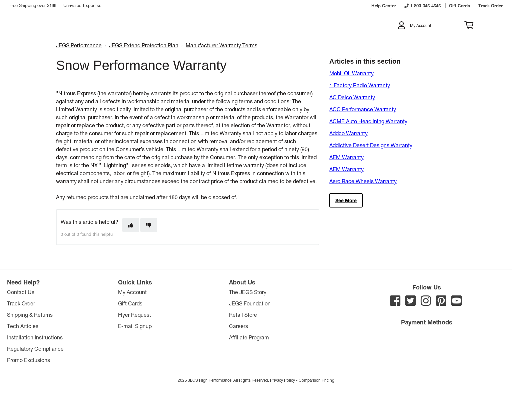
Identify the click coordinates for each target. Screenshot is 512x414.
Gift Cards (130, 303)
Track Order (21, 303)
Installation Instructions (35, 337)
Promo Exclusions (28, 360)
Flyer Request (134, 314)
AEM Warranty (346, 157)
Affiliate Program (249, 337)
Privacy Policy (282, 380)
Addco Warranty (348, 133)
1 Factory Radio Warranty (359, 85)
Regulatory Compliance (35, 348)
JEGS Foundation (250, 303)
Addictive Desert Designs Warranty (370, 145)
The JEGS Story (247, 292)
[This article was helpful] (130, 225)
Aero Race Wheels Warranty (363, 181)
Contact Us (20, 292)
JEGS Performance (79, 45)
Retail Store (243, 314)
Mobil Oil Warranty (351, 73)
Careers (238, 326)
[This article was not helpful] (148, 225)
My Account (132, 292)
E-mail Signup (135, 326)
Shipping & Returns (30, 314)
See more (346, 200)
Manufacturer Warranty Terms (221, 45)
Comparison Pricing (316, 380)
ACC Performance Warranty (362, 109)
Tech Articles (22, 326)
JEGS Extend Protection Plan (143, 45)
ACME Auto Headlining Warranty (368, 121)
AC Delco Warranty (352, 97)
